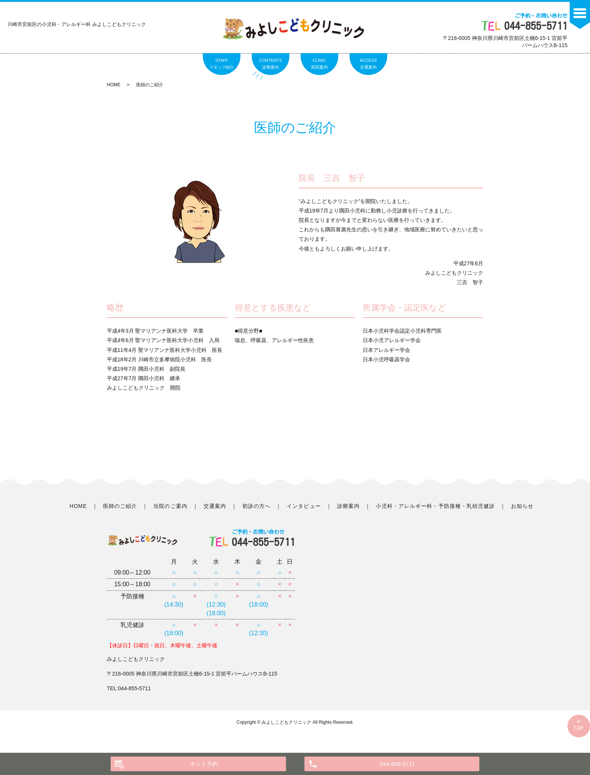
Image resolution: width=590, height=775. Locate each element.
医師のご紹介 (120, 506)
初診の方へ (256, 506)
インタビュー (304, 506)
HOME (113, 84)
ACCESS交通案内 (368, 63)
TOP (578, 728)
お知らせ (522, 506)
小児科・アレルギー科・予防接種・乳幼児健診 (435, 506)
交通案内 (215, 506)
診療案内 (348, 506)
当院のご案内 (170, 506)
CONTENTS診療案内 (270, 63)
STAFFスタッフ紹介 (221, 63)
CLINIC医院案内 (319, 63)
